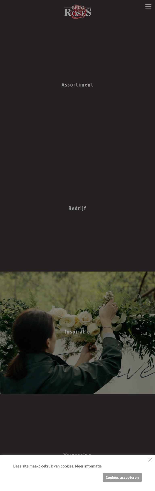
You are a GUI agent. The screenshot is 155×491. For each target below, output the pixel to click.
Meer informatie (88, 466)
